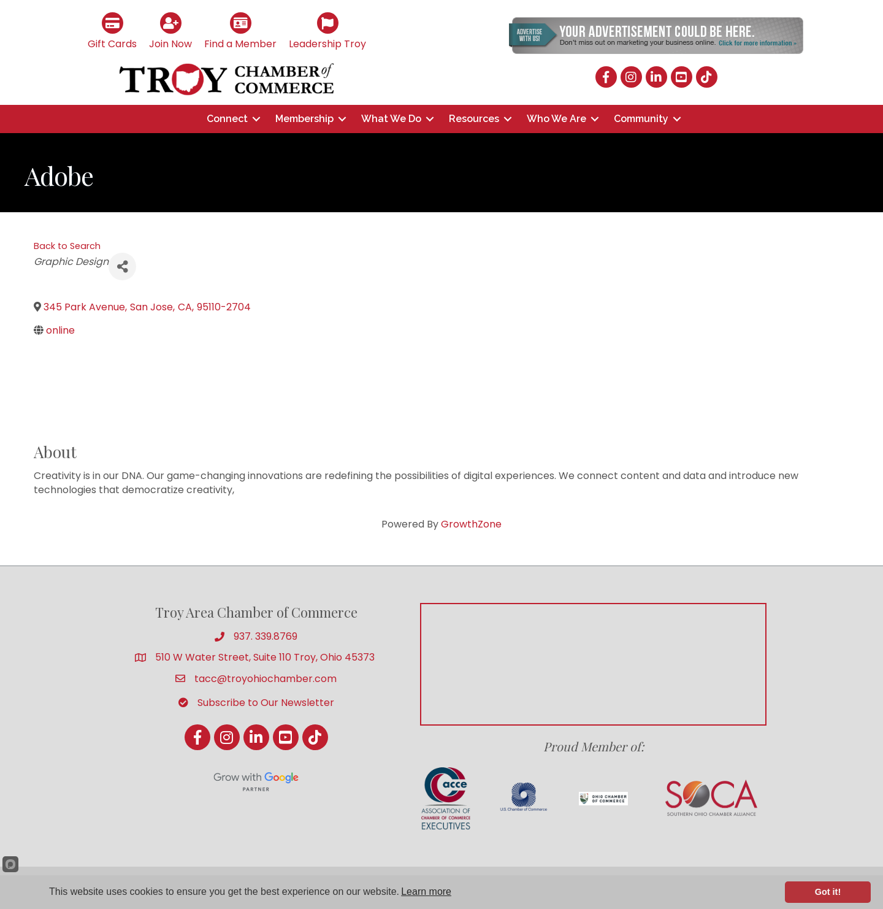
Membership (304, 119)
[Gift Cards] (112, 30)
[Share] (122, 266)
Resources (474, 119)
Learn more (426, 891)
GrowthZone (471, 524)
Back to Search (67, 246)
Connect (227, 119)
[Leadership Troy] (327, 30)
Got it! (828, 892)
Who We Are (556, 119)
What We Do (391, 119)
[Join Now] (170, 30)
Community (641, 119)
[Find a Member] (240, 30)
